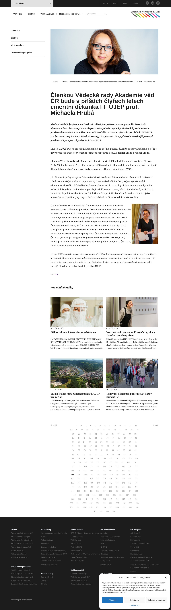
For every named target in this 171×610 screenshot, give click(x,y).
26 (132, 430)
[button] (165, 577)
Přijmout (112, 600)
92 (95, 454)
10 (115, 426)
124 (85, 466)
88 (73, 454)
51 (136, 438)
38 (130, 434)
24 (121, 430)
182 (104, 487)
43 (90, 438)
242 (94, 511)
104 (97, 458)
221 (78, 503)
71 (113, 446)
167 (79, 483)
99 (136, 454)
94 (107, 454)
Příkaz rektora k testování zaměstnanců (73, 332)
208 (134, 495)
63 (136, 442)
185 (123, 487)
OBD (115, 3)
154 (136, 475)
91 (90, 454)
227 (117, 503)
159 (97, 479)
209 (72, 499)
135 (85, 471)
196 (123, 491)
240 (130, 507)
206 (121, 495)
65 (79, 446)
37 (124, 434)
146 (85, 475)
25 (126, 430)
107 (117, 458)
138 (104, 471)
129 (117, 466)
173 (117, 483)
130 (123, 466)
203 (100, 495)
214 (104, 499)
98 (130, 454)
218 (130, 499)
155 (72, 479)
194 (110, 491)
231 (71, 507)
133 (72, 471)
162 (117, 479)
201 (87, 495)
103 (91, 458)
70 (108, 446)
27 (138, 430)
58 (107, 442)
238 (117, 507)
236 (104, 507)
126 (98, 466)
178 (79, 487)
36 (118, 434)
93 (101, 454)
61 (124, 442)
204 (107, 495)
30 (85, 434)
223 (91, 503)
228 (124, 503)
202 (94, 495)
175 (130, 483)
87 (135, 450)
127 (104, 466)
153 (130, 475)
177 (73, 487)
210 (79, 499)
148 (98, 475)
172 (111, 483)
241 (137, 507)
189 (78, 491)
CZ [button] (105, 3)
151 (117, 475)
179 (85, 487)
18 (87, 430)
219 (136, 499)
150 (111, 475)
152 (123, 475)
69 (102, 446)
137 (98, 471)
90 (84, 454)
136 (91, 471)
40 (73, 438)
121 (135, 462)
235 (97, 507)
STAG (135, 3)
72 (119, 446)
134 (79, 471)
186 (129, 487)
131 (130, 466)
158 (91, 479)
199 (74, 495)
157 (85, 479)
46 (107, 438)
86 (130, 450)
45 (102, 438)
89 (78, 454)
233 (84, 507)
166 (72, 483)
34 (107, 434)
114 (92, 462)
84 (118, 450)
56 (96, 442)
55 (90, 442)
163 (123, 479)
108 (123, 458)
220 (71, 503)
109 (130, 458)
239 (124, 507)
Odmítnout (134, 600)
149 (104, 475)
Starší (155, 425)
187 (136, 487)
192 (97, 491)
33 (101, 434)
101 (78, 458)
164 (129, 479)
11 (120, 426)
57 (101, 442)
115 (98, 462)
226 (110, 503)
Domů (55, 82)
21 (104, 430)
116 (104, 462)
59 (113, 442)
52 (73, 442)
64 (73, 446)
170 (98, 483)
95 (113, 454)
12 (125, 426)
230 (137, 503)
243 (101, 511)
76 (73, 450)
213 (98, 499)
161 (110, 479)
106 (110, 458)
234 (91, 507)
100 (72, 458)
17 (82, 430)
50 (131, 438)
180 (92, 487)
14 (136, 426)
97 (124, 454)
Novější (53, 425)
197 (130, 491)
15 (71, 430)
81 (101, 450)
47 (113, 438)
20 (98, 430)
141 (123, 471)
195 (117, 491)
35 (113, 434)
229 (130, 503)
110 (136, 458)
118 (116, 462)
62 (130, 442)
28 (73, 434)
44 (96, 438)
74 (130, 446)
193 (104, 491)
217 (123, 499)
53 (79, 442)
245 (114, 511)
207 (127, 495)
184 (117, 487)
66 (85, 446)
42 (84, 438)
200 (80, 495)
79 (90, 450)
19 (93, 430)
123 (79, 466)
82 (107, 450)
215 (111, 499)
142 (129, 471)
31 (90, 434)
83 (113, 450)
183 (110, 487)
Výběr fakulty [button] (32, 3)
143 (136, 471)
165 (136, 479)
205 (114, 495)
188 (72, 491)
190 (85, 491)
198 (136, 491)
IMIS (125, 3)
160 (104, 479)
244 (107, 511)
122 (73, 466)
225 (104, 503)
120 (128, 462)
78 (85, 450)
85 (124, 450)
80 (96, 450)
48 (119, 438)
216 (117, 499)
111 (74, 462)
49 (125, 438)
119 (122, 462)
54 (84, 442)
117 (110, 462)
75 (136, 446)
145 (79, 475)
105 (104, 458)
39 (135, 434)
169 (92, 483)
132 (136, 466)
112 (80, 462)
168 (85, 483)
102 (85, 458)
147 (92, 475)
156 (78, 479)
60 (118, 442)
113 (86, 462)
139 (110, 471)
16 (76, 430)
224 (97, 503)
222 (84, 503)
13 (130, 426)
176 (136, 483)
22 (109, 430)
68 (96, 446)
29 (79, 434)
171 (105, 483)
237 (110, 507)
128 (111, 466)
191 (91, 491)
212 (92, 499)
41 (78, 438)
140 (117, 471)
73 (124, 446)
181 (98, 487)
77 (79, 450)
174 (123, 483)
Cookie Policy (134, 605)
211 (86, 499)
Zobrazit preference (156, 600)
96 (119, 454)
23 (115, 430)
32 (96, 434)
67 (91, 446)
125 (92, 466)
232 (77, 507)
